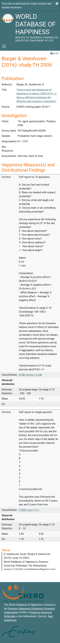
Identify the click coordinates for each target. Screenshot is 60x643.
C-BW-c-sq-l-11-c (29, 509)
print (54, 53)
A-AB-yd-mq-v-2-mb (30, 374)
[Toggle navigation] (4, 46)
